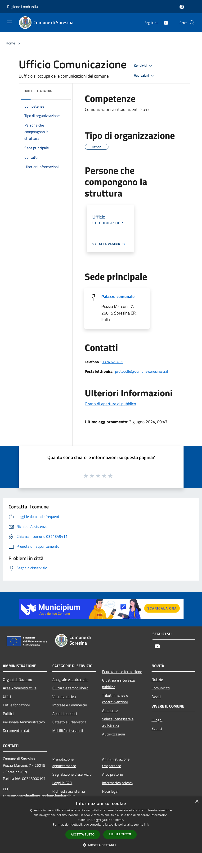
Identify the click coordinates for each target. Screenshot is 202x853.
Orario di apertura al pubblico (110, 404)
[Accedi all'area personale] (181, 6)
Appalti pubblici (64, 713)
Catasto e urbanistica (69, 722)
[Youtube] (164, 22)
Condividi (143, 66)
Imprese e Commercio (69, 705)
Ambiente (110, 710)
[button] (101, 845)
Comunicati (161, 688)
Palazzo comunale (118, 296)
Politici (8, 713)
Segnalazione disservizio (71, 774)
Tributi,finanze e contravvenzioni (115, 698)
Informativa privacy (117, 783)
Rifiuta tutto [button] (120, 834)
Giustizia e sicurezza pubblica (118, 683)
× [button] (196, 801)
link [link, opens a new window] (146, 824)
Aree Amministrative (19, 688)
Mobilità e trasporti (67, 730)
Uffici (7, 696)
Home (10, 43)
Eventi (157, 728)
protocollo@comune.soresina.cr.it (141, 371)
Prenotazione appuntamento (64, 762)
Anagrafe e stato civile (70, 679)
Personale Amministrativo (24, 722)
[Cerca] (192, 23)
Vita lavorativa (64, 696)
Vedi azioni (144, 76)
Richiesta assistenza (68, 791)
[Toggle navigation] (9, 22)
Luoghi (157, 720)
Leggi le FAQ (62, 783)
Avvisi (156, 696)
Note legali (110, 791)
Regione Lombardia (22, 6)
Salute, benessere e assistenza (118, 722)
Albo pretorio (112, 774)
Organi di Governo (17, 679)
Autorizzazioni (113, 734)
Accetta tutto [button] (82, 834)
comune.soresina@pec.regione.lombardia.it (39, 795)
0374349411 (112, 362)
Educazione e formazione (122, 671)
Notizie (157, 679)
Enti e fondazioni (16, 705)
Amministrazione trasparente (116, 762)
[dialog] (101, 824)
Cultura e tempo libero (70, 688)
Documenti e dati (16, 730)
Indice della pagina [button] (38, 91)
